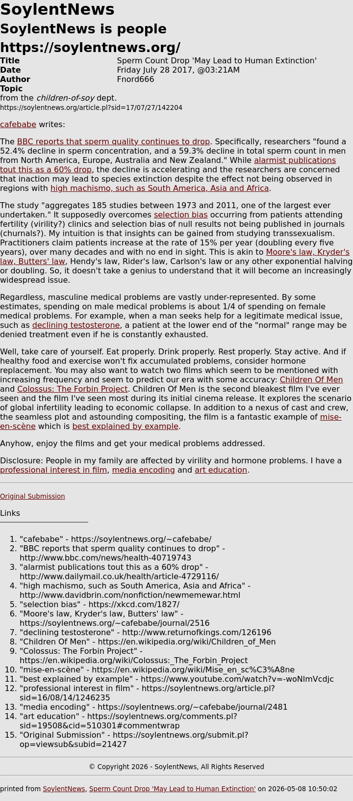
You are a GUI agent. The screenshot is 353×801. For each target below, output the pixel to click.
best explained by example (125, 426)
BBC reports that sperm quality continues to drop (113, 141)
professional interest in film (53, 470)
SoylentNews (64, 789)
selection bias (181, 214)
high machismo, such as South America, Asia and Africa (159, 188)
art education (221, 470)
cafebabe (18, 124)
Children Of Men (311, 379)
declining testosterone (76, 325)
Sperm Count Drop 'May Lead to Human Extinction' (172, 789)
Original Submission (32, 496)
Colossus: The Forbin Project (72, 389)
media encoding (143, 470)
